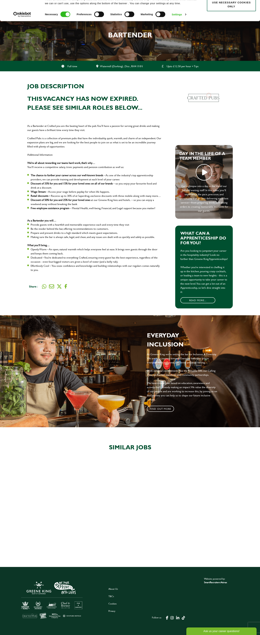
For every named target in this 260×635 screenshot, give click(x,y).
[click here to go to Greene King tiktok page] (183, 617)
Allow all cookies (231, 8)
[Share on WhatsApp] (44, 286)
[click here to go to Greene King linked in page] (177, 617)
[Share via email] (51, 286)
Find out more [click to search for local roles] (160, 409)
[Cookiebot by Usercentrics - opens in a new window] (22, 31)
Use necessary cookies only (231, 21)
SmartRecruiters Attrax (215, 582)
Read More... (197, 300)
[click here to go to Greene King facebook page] (167, 617)
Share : (33, 286)
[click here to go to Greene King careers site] (52, 600)
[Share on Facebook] (65, 286)
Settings (177, 31)
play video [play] (204, 172)
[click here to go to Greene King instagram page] (172, 617)
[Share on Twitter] (59, 286)
